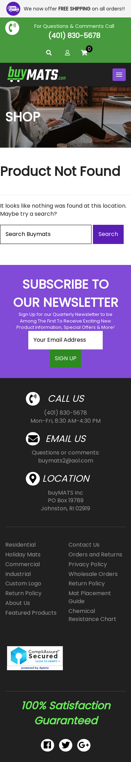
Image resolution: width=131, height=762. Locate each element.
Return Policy (23, 593)
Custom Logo (23, 583)
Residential (20, 545)
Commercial (22, 564)
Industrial (18, 574)
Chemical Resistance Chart (92, 615)
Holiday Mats (23, 554)
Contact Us (84, 545)
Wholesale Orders (93, 574)
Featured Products (31, 613)
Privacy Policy (87, 564)
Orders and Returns (95, 554)
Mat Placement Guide (89, 597)
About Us (17, 603)
